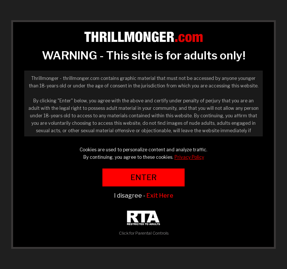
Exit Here (159, 195)
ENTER (143, 177)
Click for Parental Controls (144, 223)
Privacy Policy (189, 157)
